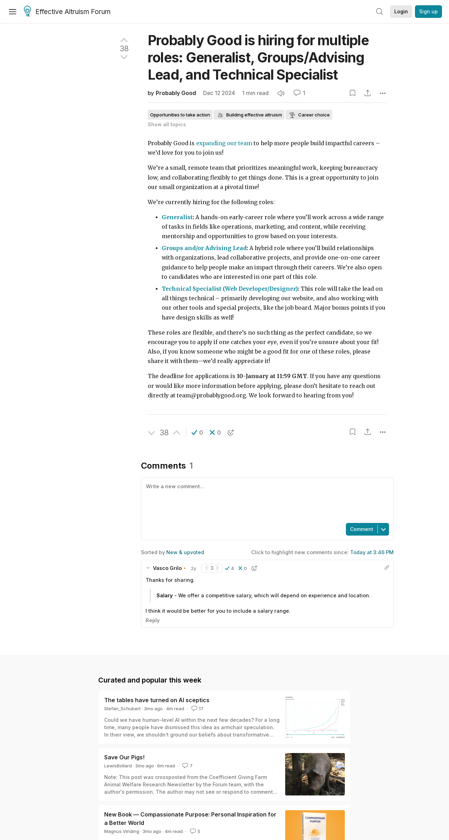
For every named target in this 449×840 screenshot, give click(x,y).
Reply (153, 620)
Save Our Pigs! (124, 757)
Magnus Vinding (121, 831)
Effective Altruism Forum (67, 12)
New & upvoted (185, 552)
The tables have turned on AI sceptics (156, 700)
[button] (197, 432)
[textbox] (266, 499)
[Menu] (12, 11)
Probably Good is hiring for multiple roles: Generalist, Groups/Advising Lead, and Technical (258, 57)
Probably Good (176, 93)
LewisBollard (118, 765)
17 (196, 708)
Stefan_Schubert (122, 708)
